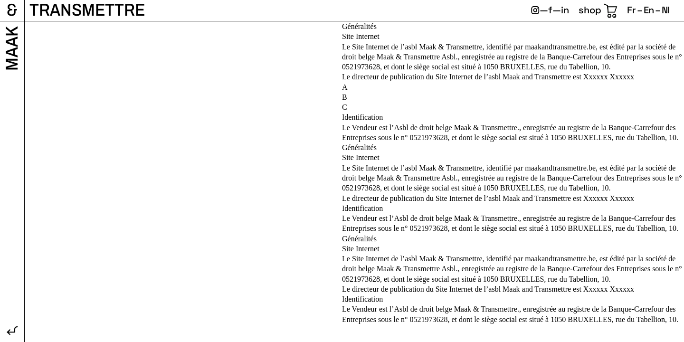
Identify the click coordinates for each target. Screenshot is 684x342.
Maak (11, 48)
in (565, 10)
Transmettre (87, 9)
